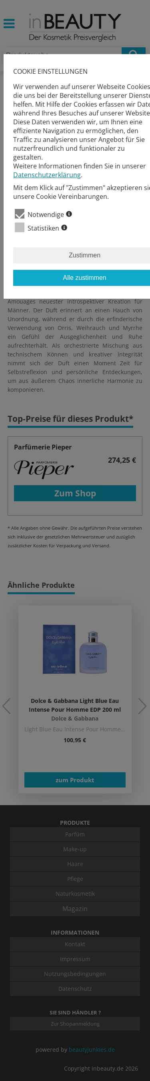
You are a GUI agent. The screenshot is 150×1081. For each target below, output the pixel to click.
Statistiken (41, 228)
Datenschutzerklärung (47, 174)
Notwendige (43, 214)
